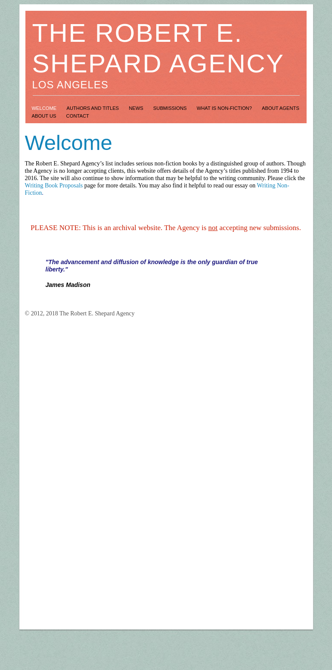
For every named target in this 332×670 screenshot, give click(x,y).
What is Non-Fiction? (225, 108)
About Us (45, 115)
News (137, 108)
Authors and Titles (93, 108)
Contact (77, 115)
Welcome (45, 108)
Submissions (170, 108)
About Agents (280, 108)
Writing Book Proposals (54, 185)
